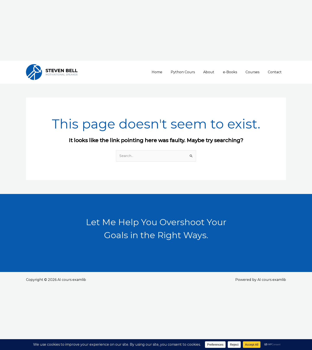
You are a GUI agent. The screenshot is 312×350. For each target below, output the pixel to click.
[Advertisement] (130, 30)
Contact (276, 72)
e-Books (234, 72)
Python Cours (190, 72)
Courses (255, 72)
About (214, 72)
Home (165, 72)
